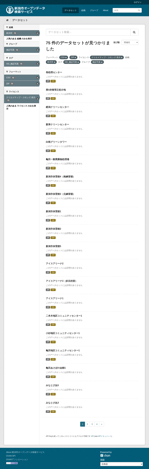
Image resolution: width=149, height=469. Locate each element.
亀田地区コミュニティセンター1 (63, 350)
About (105, 10)
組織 (83, 10)
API (92, 436)
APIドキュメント (104, 436)
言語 (102, 460)
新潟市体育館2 (53, 229)
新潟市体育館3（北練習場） (60, 194)
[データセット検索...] (88, 32)
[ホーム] (7, 20)
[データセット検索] (127, 10)
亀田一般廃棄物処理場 (57, 159)
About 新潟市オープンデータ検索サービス (25, 452)
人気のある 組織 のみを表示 (19, 38)
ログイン (137, 2)
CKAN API (11, 456)
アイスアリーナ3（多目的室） (61, 281)
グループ (94, 10)
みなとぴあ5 (52, 385)
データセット (70, 10)
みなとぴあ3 (52, 403)
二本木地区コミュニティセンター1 (64, 316)
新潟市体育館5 (53, 246)
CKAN (105, 455)
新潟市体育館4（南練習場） (60, 176)
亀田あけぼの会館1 (56, 368)
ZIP (48, 81)
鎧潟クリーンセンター (57, 107)
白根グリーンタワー (56, 142)
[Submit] (139, 10)
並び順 (116, 42)
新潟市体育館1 (53, 211)
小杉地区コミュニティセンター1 (63, 333)
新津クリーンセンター (57, 124)
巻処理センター (54, 72)
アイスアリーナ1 (54, 298)
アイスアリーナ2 (54, 263)
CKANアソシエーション (17, 459)
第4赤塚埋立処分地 (56, 90)
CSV (53, 81)
